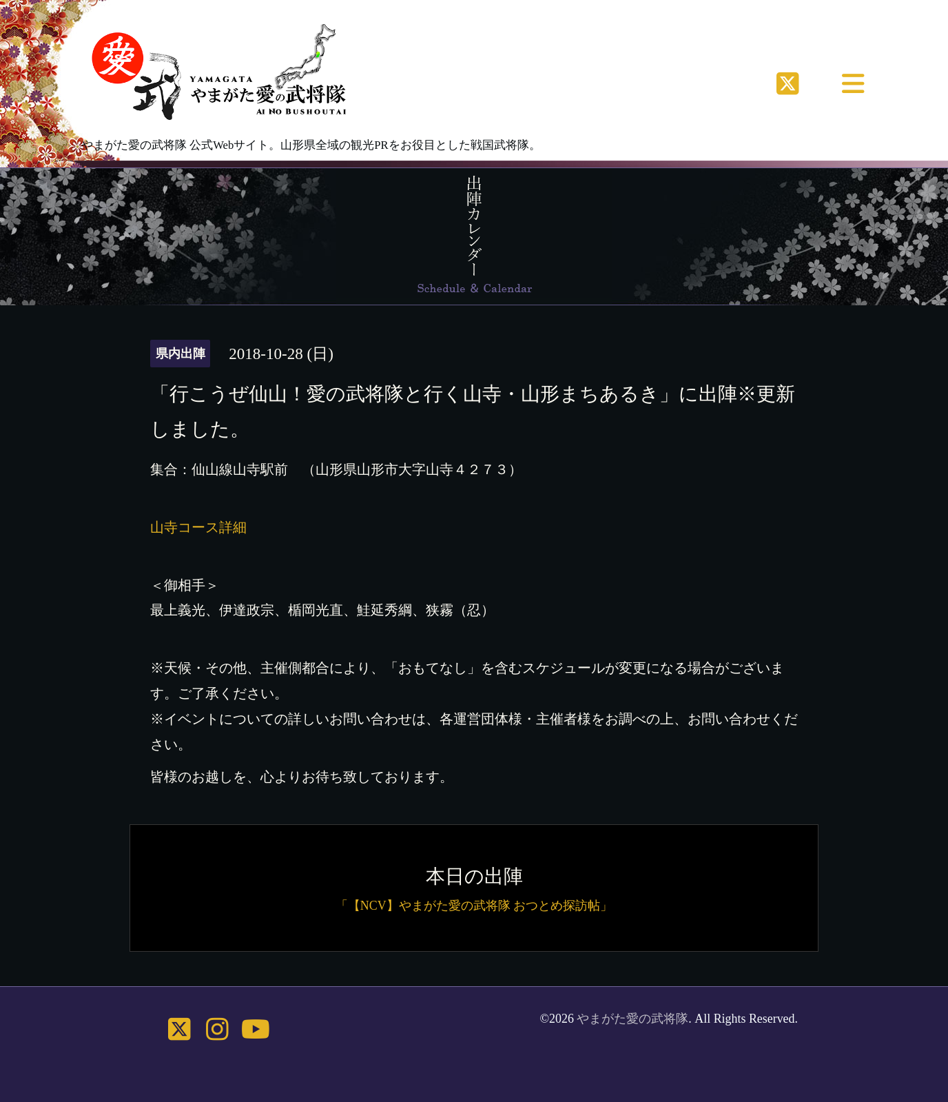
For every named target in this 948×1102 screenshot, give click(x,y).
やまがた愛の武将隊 (632, 1019)
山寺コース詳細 (198, 527)
